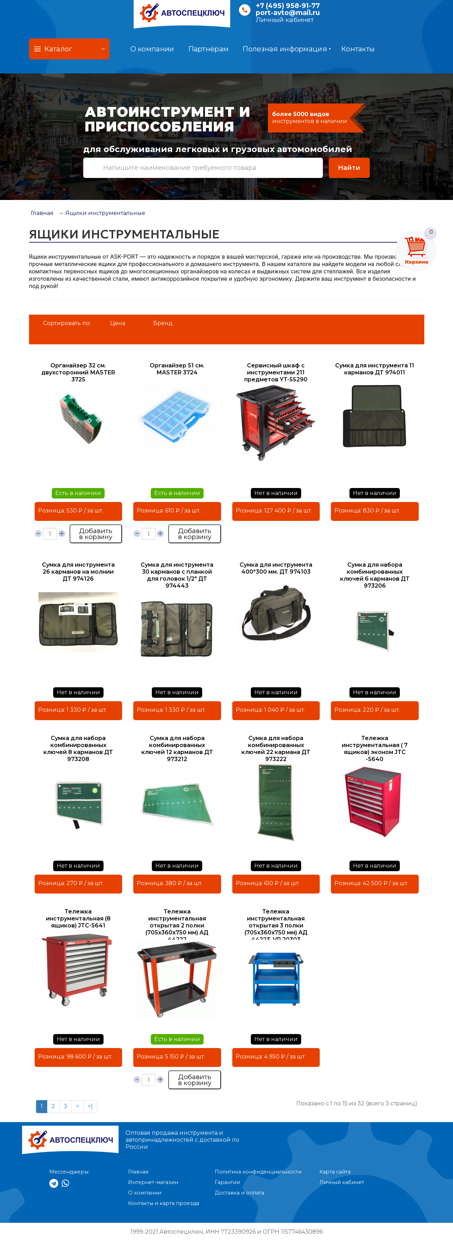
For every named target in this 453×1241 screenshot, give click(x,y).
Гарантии (227, 1182)
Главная (42, 213)
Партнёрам (208, 49)
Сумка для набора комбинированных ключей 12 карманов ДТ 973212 (177, 748)
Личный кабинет (285, 20)
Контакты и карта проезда (163, 1203)
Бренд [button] (163, 323)
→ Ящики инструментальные (101, 213)
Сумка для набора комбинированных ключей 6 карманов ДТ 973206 (375, 575)
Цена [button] (117, 323)
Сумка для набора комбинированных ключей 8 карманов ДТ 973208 (78, 748)
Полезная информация (286, 49)
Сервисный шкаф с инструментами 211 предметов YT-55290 (275, 372)
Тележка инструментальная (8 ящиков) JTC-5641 (78, 918)
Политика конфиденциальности (258, 1172)
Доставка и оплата (239, 1193)
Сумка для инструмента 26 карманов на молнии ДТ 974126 (78, 571)
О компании (152, 49)
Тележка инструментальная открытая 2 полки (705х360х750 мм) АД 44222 (177, 925)
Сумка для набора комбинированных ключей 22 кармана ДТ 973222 (275, 748)
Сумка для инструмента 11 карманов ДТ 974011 (374, 369)
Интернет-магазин (153, 1182)
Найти (349, 168)
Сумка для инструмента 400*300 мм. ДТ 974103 (276, 568)
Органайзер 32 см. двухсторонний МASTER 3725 (78, 372)
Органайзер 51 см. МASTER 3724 (177, 369)
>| (90, 1106)
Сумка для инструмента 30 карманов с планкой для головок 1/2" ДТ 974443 (177, 575)
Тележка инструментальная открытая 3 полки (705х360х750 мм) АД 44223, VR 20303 (276, 925)
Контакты (358, 49)
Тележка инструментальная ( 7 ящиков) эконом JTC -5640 (375, 748)
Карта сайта (335, 1172)
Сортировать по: (67, 323)
